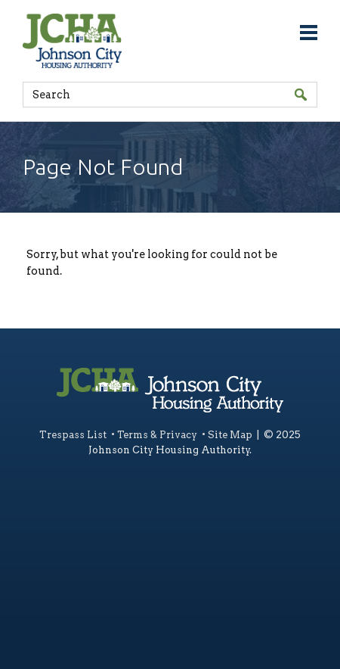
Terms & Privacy (157, 434)
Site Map (230, 434)
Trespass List (73, 434)
